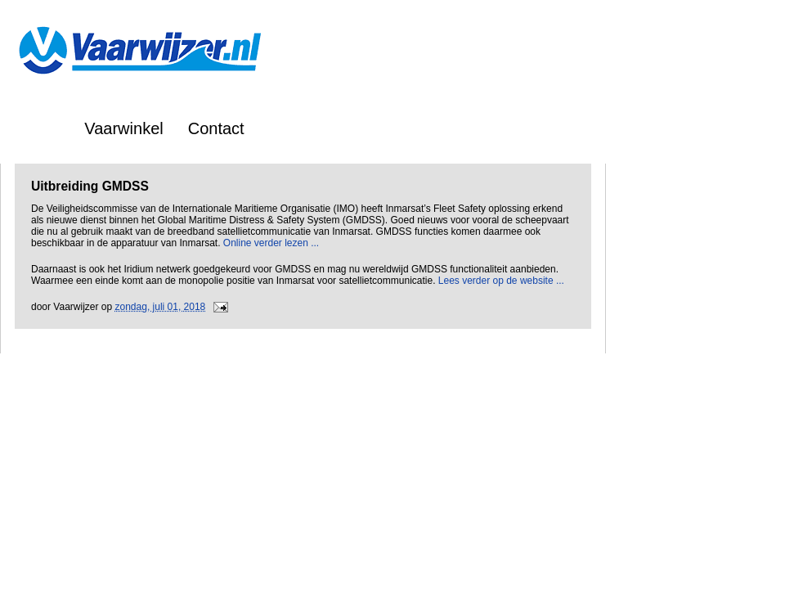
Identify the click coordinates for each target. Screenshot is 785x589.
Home (38, 128)
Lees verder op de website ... (501, 280)
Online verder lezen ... (271, 243)
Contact (216, 128)
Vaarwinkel (123, 128)
